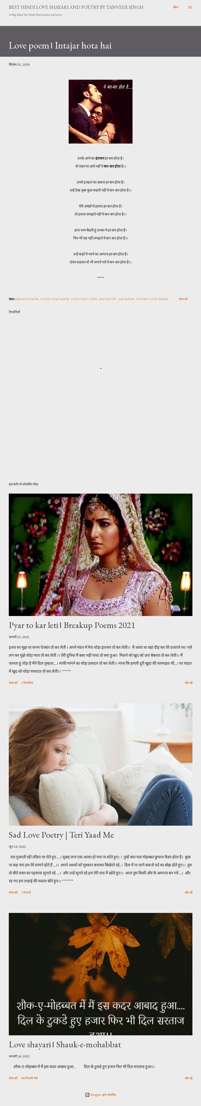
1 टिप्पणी (26, 892)
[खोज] (175, 7)
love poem (79, 299)
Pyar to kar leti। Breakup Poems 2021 (72, 625)
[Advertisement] (100, 448)
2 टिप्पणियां (27, 682)
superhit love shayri (152, 299)
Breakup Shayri (27, 299)
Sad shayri (126, 299)
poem (93, 299)
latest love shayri (55, 299)
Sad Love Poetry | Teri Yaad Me (61, 834)
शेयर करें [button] (183, 299)
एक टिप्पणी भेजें (29, 1078)
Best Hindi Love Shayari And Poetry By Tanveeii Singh (76, 7)
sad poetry (108, 299)
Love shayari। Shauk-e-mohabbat (65, 1044)
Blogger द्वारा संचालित (100, 1095)
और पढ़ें (188, 682)
